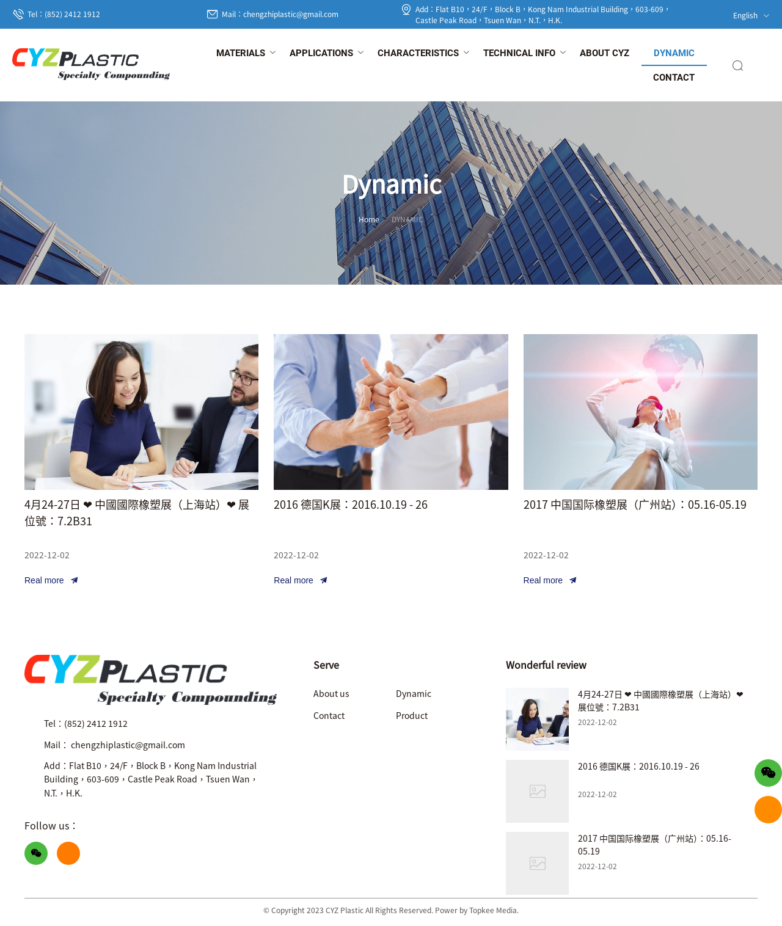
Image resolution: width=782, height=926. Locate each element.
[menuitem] (240, 54)
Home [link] (369, 219)
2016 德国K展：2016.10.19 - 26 (351, 504)
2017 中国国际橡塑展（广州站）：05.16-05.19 (635, 504)
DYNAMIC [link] (407, 219)
